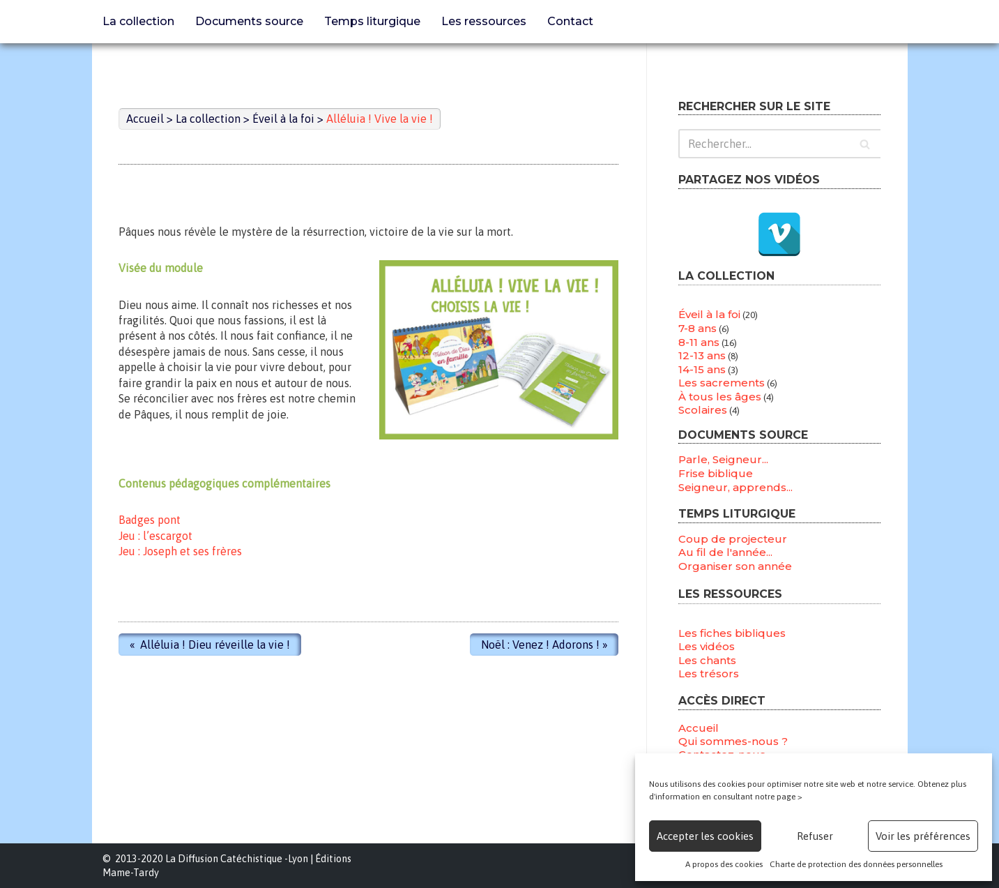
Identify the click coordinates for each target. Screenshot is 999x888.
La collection (138, 21)
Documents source (249, 21)
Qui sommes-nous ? (733, 741)
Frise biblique (715, 473)
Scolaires (702, 410)
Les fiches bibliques (732, 633)
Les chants (707, 660)
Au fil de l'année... (725, 552)
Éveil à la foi (709, 314)
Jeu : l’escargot (156, 535)
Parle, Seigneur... (723, 459)
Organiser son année (735, 566)
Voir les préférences (923, 836)
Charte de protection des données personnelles (856, 864)
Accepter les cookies (705, 836)
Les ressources (483, 21)
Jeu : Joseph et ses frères (181, 551)
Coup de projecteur (732, 538)
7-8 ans (697, 328)
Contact (570, 21)
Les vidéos (706, 646)
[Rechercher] (779, 143)
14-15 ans (702, 369)
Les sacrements (721, 382)
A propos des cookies (724, 864)
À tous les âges (719, 396)
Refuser (815, 836)
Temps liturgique (372, 21)
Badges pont (150, 519)
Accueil (698, 728)
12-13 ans (702, 355)
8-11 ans (698, 342)
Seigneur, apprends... (735, 486)
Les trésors (708, 674)
